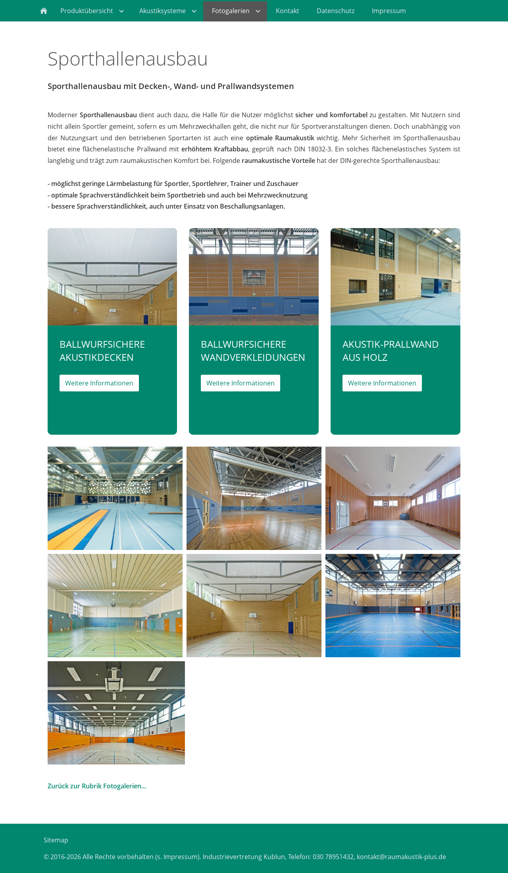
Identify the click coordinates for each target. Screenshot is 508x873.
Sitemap (56, 840)
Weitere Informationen (99, 383)
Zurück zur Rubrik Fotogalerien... (97, 786)
